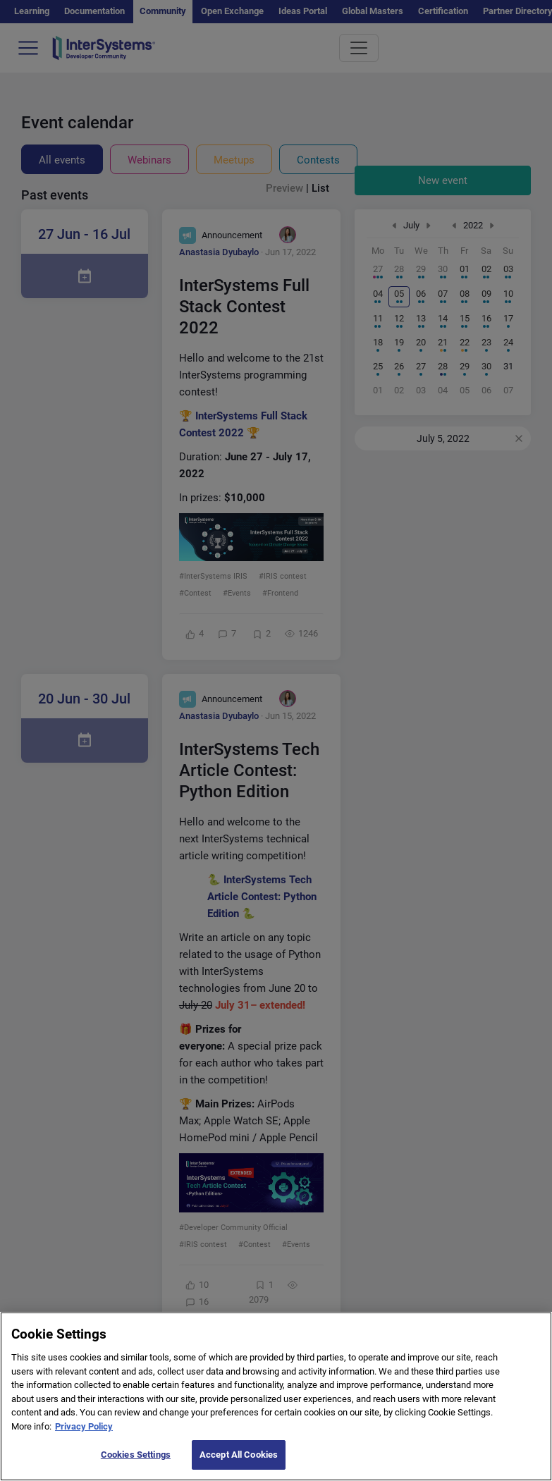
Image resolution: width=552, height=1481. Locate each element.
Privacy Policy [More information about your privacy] (84, 1440)
